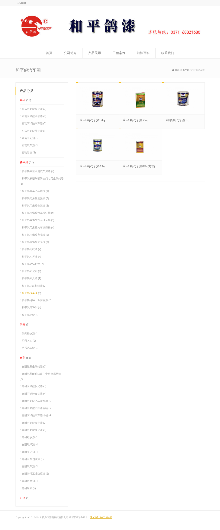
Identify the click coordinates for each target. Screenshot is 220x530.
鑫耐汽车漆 (28, 466)
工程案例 (119, 53)
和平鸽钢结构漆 (31, 264)
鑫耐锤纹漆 (28, 437)
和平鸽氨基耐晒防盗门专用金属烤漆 (43, 178)
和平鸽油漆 (28, 315)
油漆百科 (143, 53)
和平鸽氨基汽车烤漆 (33, 191)
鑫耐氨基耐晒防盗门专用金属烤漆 (41, 374)
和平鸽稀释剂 (29, 307)
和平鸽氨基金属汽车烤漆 (36, 171)
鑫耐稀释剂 (28, 481)
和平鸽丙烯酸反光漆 (33, 198)
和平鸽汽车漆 (29, 293)
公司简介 (70, 53)
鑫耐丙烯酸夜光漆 (32, 423)
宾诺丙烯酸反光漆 (32, 109)
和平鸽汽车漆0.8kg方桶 (139, 166)
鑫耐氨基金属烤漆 (32, 366)
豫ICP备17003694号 (101, 517)
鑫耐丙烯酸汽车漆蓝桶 (35, 408)
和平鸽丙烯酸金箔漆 (33, 205)
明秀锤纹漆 (28, 333)
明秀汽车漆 (28, 348)
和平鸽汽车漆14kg (92, 120)
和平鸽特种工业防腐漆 (35, 300)
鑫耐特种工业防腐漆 (33, 473)
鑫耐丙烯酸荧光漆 (32, 430)
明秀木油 (27, 340)
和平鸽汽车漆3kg (177, 120)
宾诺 (22, 100)
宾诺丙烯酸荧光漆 (32, 131)
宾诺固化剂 (28, 138)
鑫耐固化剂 (28, 452)
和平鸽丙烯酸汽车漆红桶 (36, 213)
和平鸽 (24, 162)
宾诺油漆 (27, 152)
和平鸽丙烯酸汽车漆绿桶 (36, 227)
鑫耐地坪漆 (28, 444)
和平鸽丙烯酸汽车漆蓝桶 (36, 220)
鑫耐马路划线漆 (31, 459)
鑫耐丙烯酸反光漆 (32, 386)
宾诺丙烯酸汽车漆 (32, 123)
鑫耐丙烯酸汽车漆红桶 (35, 401)
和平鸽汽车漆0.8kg (92, 166)
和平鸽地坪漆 (29, 256)
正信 (22, 498)
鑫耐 (22, 357)
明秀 (22, 324)
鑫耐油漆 (27, 488)
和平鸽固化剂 (29, 271)
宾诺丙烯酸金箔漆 (32, 116)
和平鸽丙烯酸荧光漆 (33, 242)
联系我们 (167, 53)
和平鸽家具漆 (29, 278)
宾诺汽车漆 (28, 145)
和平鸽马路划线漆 (32, 286)
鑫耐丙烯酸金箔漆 (32, 393)
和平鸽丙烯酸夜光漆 (33, 234)
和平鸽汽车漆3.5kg (135, 120)
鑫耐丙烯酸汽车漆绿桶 (35, 415)
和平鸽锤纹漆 (29, 249)
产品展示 (94, 53)
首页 (49, 53)
